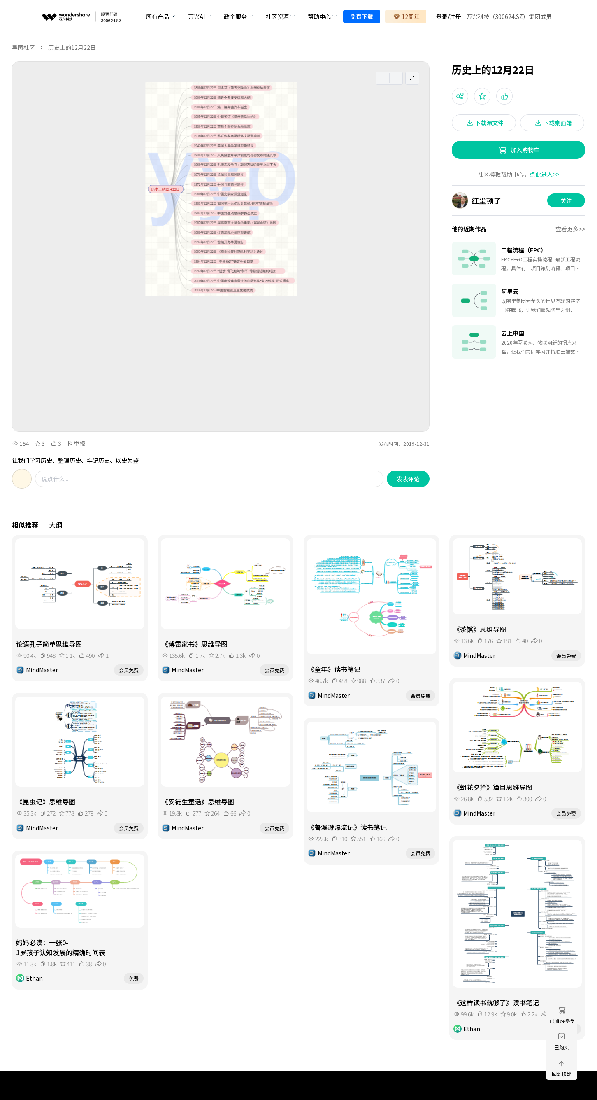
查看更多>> (570, 229)
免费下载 (361, 16)
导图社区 (23, 47)
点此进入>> (544, 174)
